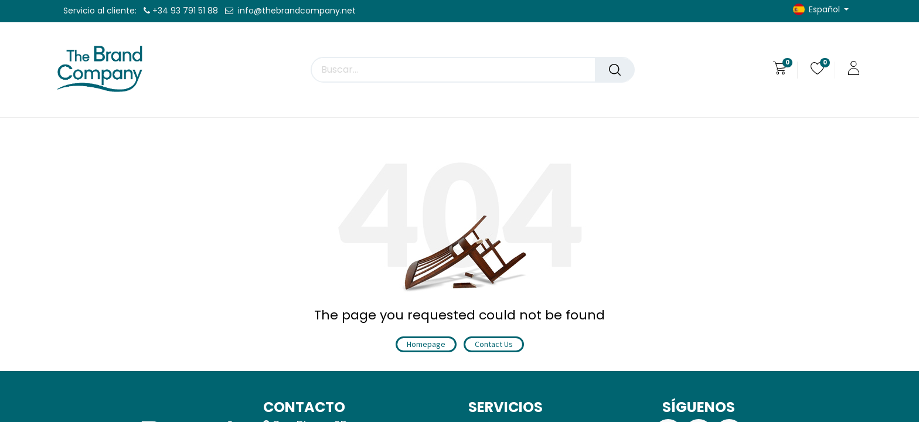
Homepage (426, 344)
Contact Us (494, 344)
